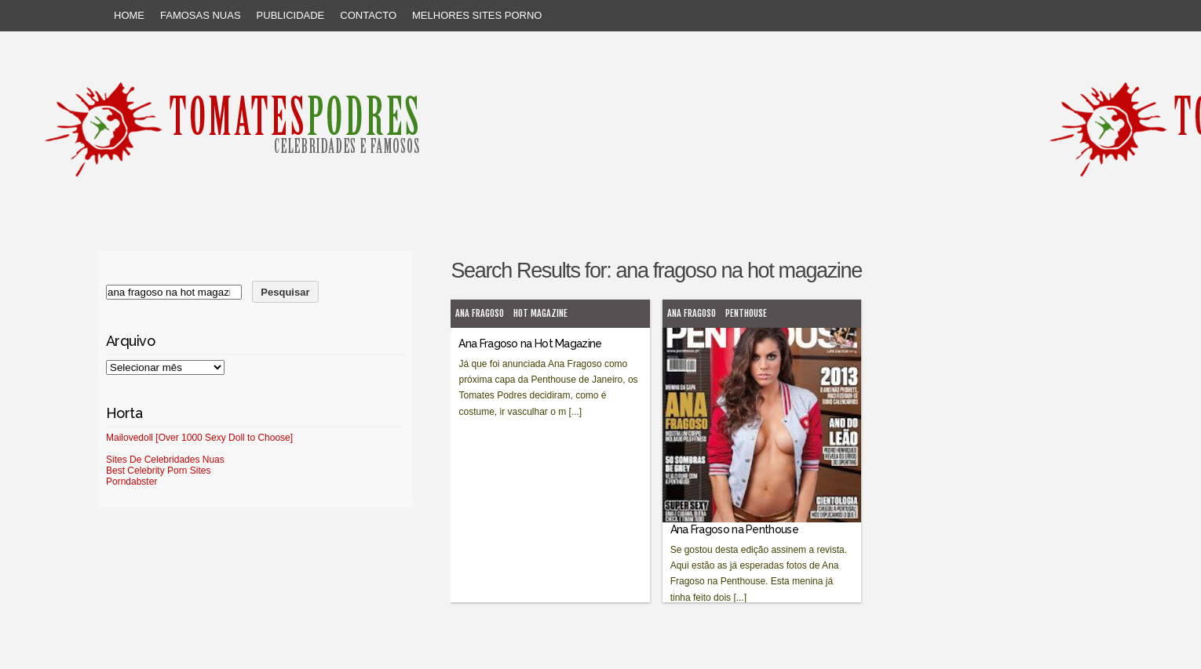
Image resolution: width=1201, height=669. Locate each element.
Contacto (368, 15)
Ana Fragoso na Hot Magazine (529, 343)
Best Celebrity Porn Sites (158, 470)
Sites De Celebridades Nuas (165, 459)
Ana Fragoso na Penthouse (734, 529)
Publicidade (291, 15)
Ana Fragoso (479, 313)
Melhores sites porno (477, 15)
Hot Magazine (540, 313)
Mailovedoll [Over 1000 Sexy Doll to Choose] (199, 437)
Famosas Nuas (200, 15)
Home (129, 15)
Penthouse (746, 313)
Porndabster (131, 481)
